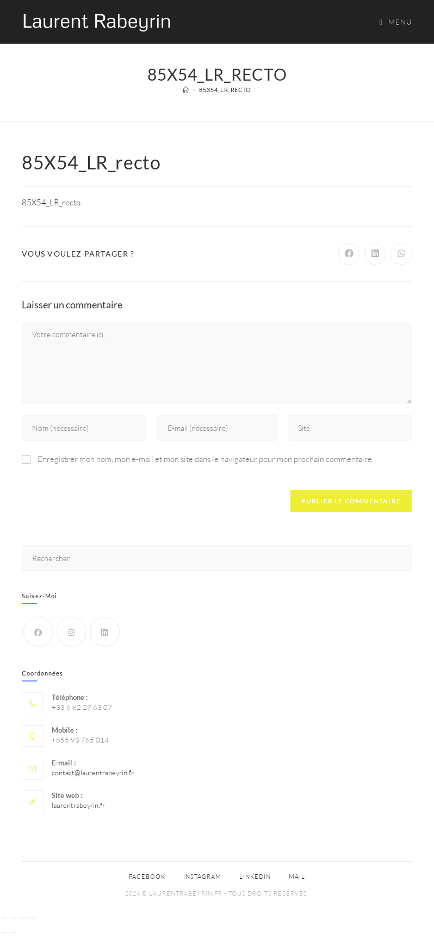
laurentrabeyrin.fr (78, 805)
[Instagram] (71, 632)
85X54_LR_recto (225, 89)
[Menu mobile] (391, 21)
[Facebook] (38, 632)
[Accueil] (186, 89)
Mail (297, 876)
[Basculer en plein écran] (13, 918)
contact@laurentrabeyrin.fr (93, 772)
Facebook (147, 876)
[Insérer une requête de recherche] (217, 558)
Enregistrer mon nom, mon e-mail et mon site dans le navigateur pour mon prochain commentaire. (206, 459)
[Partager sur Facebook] (349, 254)
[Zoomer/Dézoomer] (4, 918)
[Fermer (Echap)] (31, 918)
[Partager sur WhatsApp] (401, 254)
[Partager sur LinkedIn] (375, 254)
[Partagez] (22, 918)
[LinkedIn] (105, 632)
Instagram (202, 876)
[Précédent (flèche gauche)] (4, 933)
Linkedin (255, 876)
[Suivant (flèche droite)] (13, 933)
